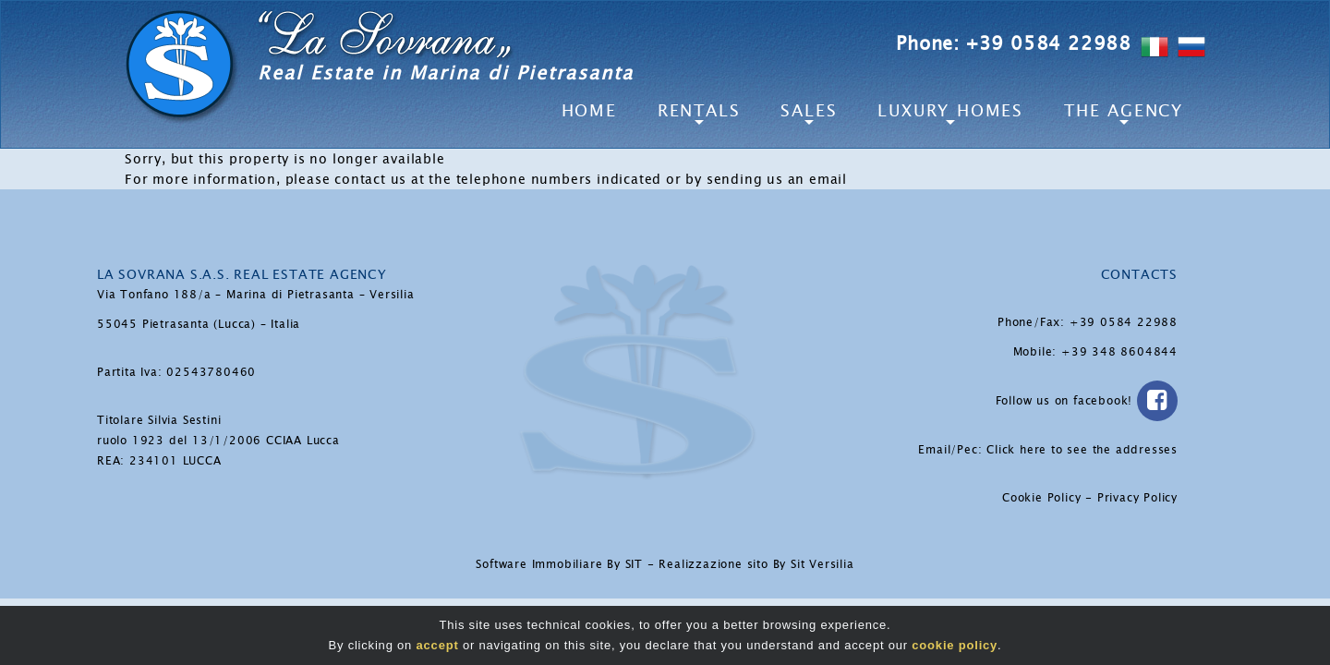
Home (589, 111)
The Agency (1123, 111)
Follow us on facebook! (1087, 401)
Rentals (699, 111)
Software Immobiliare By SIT (559, 564)
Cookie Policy (1041, 498)
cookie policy (955, 645)
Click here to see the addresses (1082, 450)
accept (438, 645)
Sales (808, 111)
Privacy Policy (1137, 498)
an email (817, 179)
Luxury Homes (950, 111)
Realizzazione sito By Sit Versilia (756, 564)
